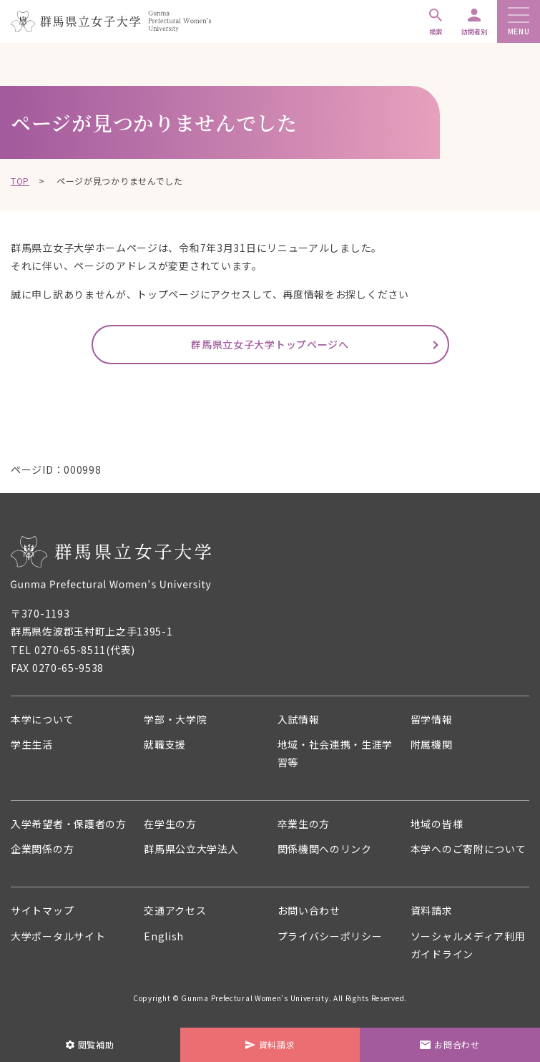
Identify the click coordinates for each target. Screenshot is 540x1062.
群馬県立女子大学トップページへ (270, 344)
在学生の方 (170, 824)
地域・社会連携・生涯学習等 (335, 753)
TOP (20, 181)
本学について (42, 719)
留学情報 (432, 719)
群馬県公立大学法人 (191, 849)
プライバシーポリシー (330, 936)
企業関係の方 (42, 849)
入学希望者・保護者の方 (69, 824)
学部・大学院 (175, 719)
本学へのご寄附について (468, 849)
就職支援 (165, 744)
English (164, 936)
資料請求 (432, 910)
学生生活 (32, 744)
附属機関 (432, 744)
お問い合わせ (309, 910)
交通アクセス (175, 910)
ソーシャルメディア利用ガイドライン (468, 945)
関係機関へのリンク (325, 849)
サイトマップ (42, 910)
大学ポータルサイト (58, 936)
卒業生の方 (304, 824)
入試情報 (299, 719)
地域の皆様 (437, 824)
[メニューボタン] (518, 16)
